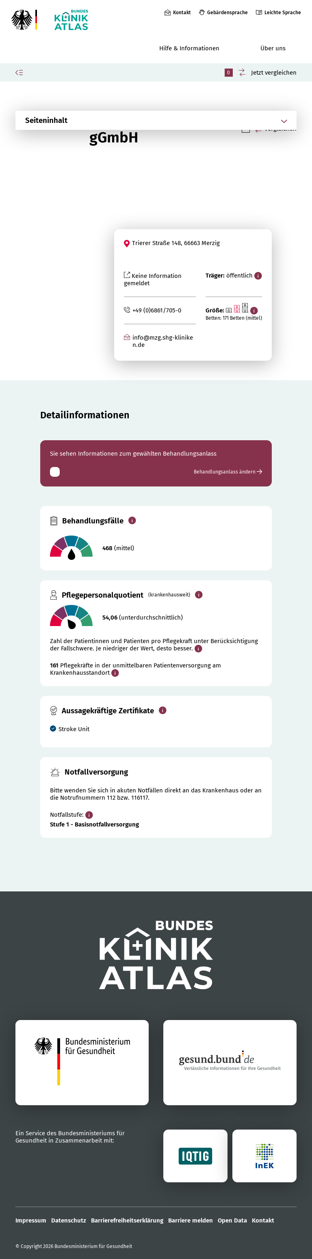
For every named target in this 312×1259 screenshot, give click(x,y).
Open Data (232, 1220)
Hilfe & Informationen (189, 48)
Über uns (273, 48)
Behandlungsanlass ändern (228, 472)
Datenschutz (68, 1220)
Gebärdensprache (227, 12)
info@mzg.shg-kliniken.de (162, 341)
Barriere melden (190, 1220)
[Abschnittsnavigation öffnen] (146, 120)
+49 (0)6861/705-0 (156, 310)
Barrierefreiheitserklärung (127, 1220)
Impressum (30, 1220)
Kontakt (182, 12)
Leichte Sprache (282, 12)
